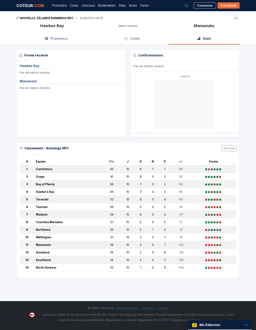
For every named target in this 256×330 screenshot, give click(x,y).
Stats (122, 5)
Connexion (205, 5)
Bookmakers (107, 5)
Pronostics (59, 5)
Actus (133, 5)
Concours (88, 5)
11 (27, 244)
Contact (163, 308)
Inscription (228, 5)
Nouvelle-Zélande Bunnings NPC (47, 18)
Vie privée (148, 308)
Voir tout (229, 148)
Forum (144, 5)
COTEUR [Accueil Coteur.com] (30, 5)
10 (27, 237)
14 (27, 267)
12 (27, 252)
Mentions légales (127, 308)
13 (27, 260)
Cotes (74, 5)
